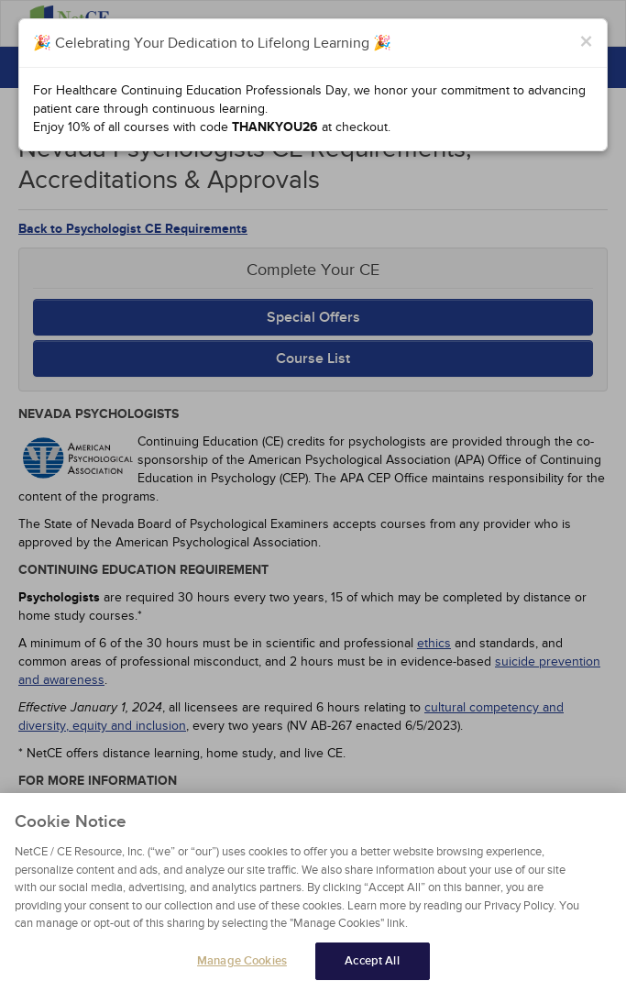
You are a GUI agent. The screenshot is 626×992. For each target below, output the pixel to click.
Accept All (372, 966)
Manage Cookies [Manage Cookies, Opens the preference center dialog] (242, 966)
